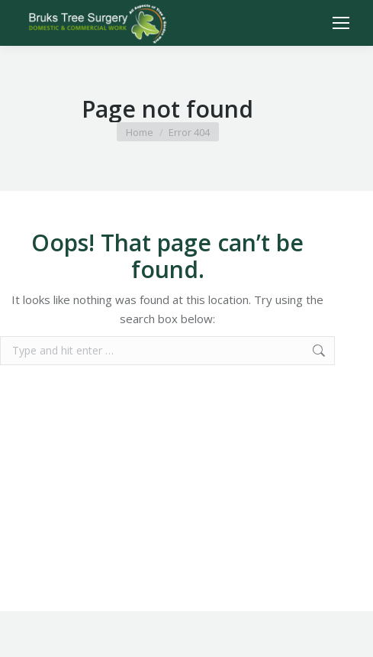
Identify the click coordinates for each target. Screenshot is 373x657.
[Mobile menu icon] (341, 23)
